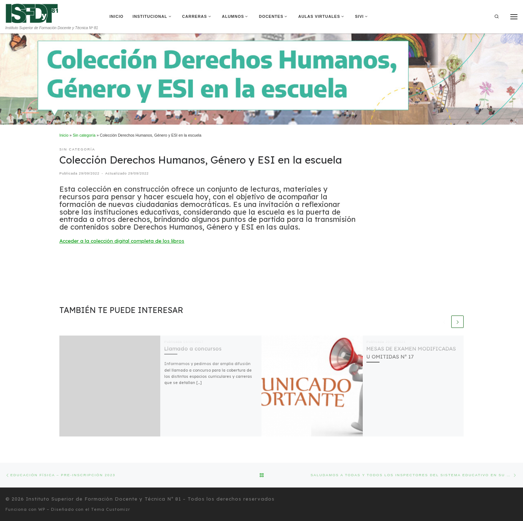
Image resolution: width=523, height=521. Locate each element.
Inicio (63, 135)
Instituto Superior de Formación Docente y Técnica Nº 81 (103, 499)
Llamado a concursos (192, 348)
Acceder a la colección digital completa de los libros (121, 241)
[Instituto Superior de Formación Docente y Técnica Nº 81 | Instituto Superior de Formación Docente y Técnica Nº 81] (31, 12)
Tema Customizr (110, 509)
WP (41, 509)
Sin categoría (84, 135)
